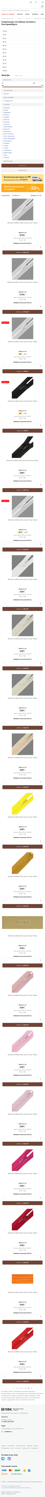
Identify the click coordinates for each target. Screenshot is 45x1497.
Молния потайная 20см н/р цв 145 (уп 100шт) (22, 1173)
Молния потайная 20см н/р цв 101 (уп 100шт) (22, 520)
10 (28, 1388)
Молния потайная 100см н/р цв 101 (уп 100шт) (22, 223)
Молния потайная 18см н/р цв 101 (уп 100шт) (22, 342)
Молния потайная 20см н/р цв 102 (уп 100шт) (22, 579)
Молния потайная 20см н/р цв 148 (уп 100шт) (22, 1233)
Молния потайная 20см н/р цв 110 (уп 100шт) (22, 817)
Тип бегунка (7, 90)
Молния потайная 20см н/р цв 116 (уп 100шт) (22, 876)
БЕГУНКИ (20, 14)
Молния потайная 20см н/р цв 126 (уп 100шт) (22, 936)
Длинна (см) (7, 161)
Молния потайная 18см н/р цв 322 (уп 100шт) (22, 401)
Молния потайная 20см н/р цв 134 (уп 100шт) (22, 1055)
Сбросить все (18, 75)
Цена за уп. (6, 80)
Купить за (22, 252)
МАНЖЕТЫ (35, 14)
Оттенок (6, 104)
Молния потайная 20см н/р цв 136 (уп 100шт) (22, 1114)
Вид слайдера (8, 97)
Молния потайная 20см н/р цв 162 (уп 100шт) (22, 1352)
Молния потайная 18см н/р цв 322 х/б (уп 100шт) (22, 460)
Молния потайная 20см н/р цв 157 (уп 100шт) (22, 1292)
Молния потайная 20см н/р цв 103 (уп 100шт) (22, 639)
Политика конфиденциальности (10, 1486)
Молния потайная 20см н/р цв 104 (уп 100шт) (22, 698)
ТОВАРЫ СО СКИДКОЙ (7, 14)
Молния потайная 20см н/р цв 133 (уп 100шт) (22, 995)
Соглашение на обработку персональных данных (16, 1487)
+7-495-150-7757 (7, 1422)
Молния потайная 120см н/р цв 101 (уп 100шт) (22, 282)
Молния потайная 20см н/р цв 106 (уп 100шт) (22, 757)
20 (41, 195)
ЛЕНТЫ (27, 14)
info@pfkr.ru (8, 1431)
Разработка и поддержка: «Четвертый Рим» (12, 1493)
